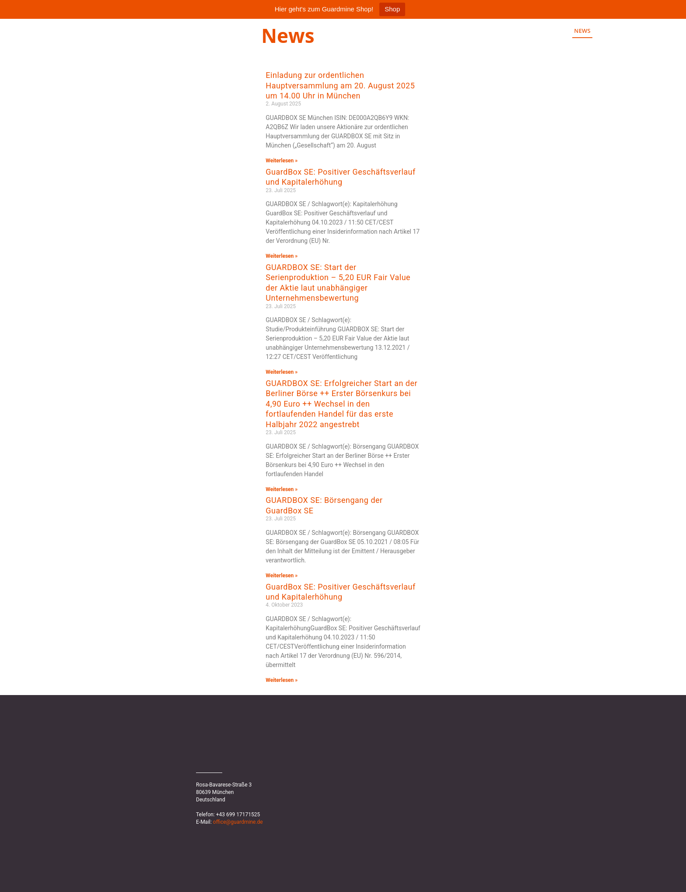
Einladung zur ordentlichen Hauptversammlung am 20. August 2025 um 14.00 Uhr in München (340, 85)
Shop (392, 9)
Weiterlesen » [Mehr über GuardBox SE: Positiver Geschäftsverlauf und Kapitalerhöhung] (282, 256)
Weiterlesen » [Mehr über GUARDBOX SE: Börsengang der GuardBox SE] (282, 575)
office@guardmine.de (238, 822)
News (582, 31)
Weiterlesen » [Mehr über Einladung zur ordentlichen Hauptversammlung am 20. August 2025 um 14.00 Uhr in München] (282, 161)
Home (550, 31)
